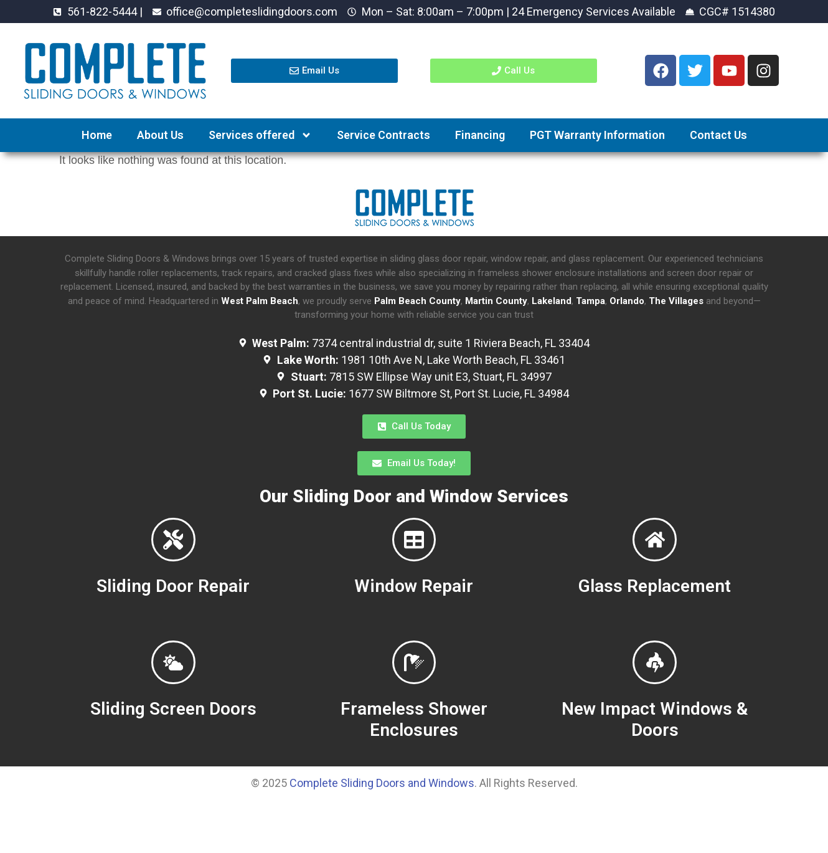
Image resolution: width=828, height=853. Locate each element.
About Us (160, 134)
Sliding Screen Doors (173, 753)
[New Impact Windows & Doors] (655, 695)
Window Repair (413, 608)
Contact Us (718, 134)
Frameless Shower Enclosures (414, 763)
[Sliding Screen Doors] (173, 695)
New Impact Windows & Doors (655, 763)
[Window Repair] (414, 551)
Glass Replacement (654, 608)
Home (97, 134)
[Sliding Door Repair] (173, 551)
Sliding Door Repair (173, 608)
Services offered (260, 135)
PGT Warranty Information (597, 134)
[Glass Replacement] (655, 551)
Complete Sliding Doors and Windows (381, 827)
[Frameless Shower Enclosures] (414, 695)
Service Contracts (383, 134)
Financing (480, 134)
